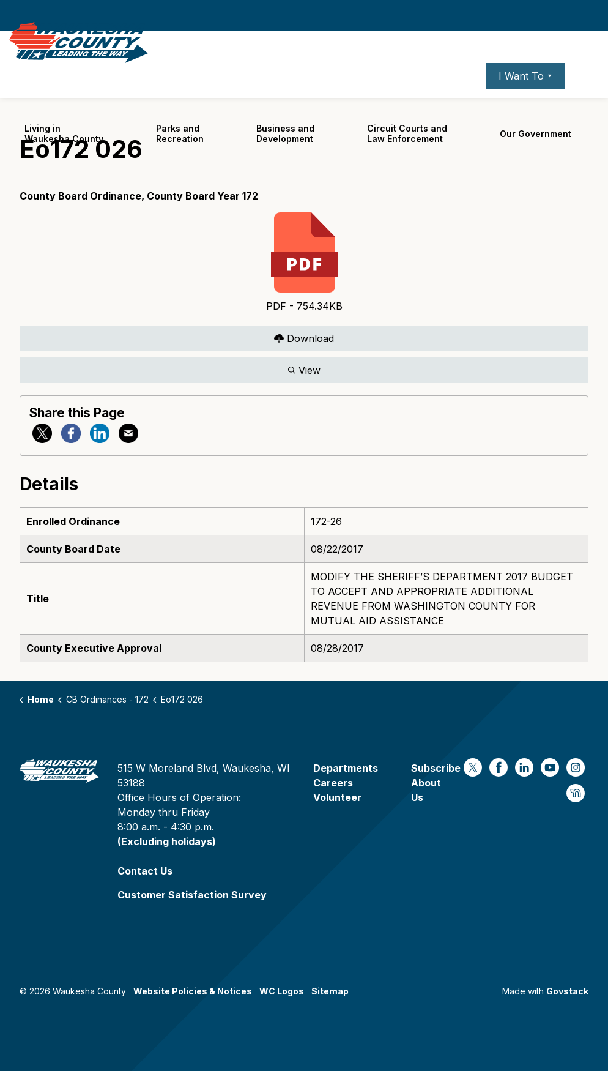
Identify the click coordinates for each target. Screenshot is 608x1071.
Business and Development (285, 152)
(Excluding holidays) (166, 841)
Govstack (567, 991)
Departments (345, 768)
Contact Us (144, 871)
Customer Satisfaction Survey (192, 895)
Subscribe (436, 768)
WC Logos (281, 991)
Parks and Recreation (180, 152)
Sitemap (330, 991)
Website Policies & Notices (192, 991)
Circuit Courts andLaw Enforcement (407, 152)
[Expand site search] (586, 95)
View (304, 369)
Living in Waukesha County (63, 152)
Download (304, 338)
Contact (460, 94)
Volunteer (337, 797)
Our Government (535, 152)
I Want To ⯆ (525, 95)
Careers (417, 94)
